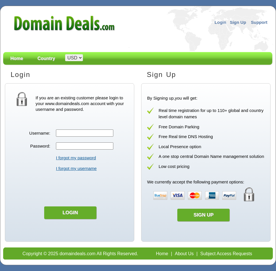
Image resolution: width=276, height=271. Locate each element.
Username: (39, 133)
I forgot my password (76, 157)
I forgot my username (76, 168)
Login (220, 22)
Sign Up (238, 22)
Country (46, 58)
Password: (40, 146)
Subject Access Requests (226, 253)
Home (16, 58)
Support (259, 22)
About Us (184, 253)
